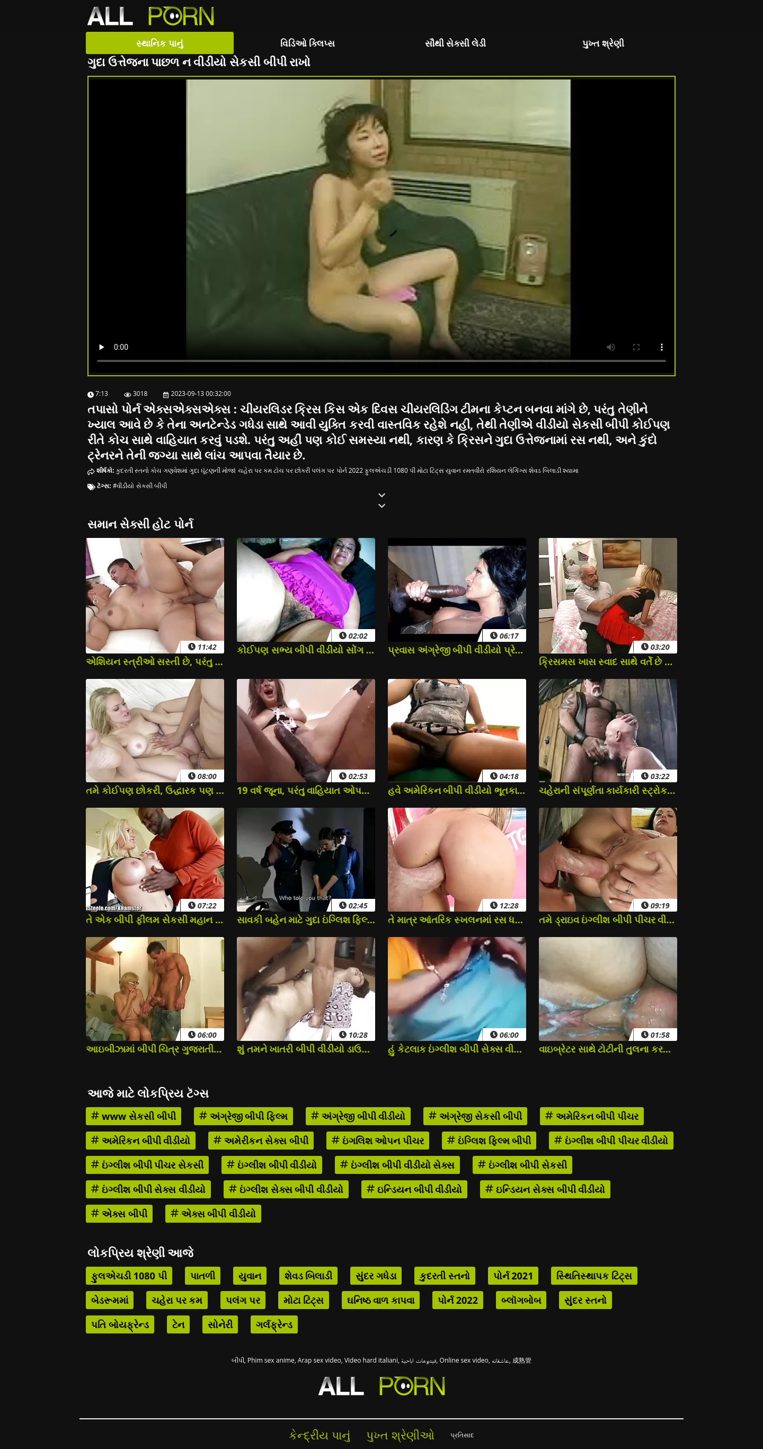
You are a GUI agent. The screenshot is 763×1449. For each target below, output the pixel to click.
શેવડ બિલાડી (545, 470)
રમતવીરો (473, 470)
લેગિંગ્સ (517, 470)
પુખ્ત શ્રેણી (603, 43)
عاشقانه (500, 1360)
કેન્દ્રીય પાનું (319, 1435)
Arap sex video (319, 1360)
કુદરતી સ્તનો (132, 470)
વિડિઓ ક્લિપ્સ (307, 43)
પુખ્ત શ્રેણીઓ (400, 1435)
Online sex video (464, 1360)
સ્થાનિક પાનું (159, 43)
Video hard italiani (371, 1360)
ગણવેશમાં (175, 470)
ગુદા (194, 470)
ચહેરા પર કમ (255, 470)
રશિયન (496, 470)
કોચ (156, 470)
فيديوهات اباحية (418, 1360)
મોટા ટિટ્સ (430, 470)
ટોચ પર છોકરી (291, 470)
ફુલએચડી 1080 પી (390, 470)
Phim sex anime (271, 1360)
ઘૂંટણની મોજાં (218, 470)
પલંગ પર (323, 470)
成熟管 (521, 1360)
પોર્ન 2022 (349, 470)
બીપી (238, 1360)
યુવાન (453, 470)
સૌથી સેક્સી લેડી (455, 43)
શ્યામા (571, 470)
